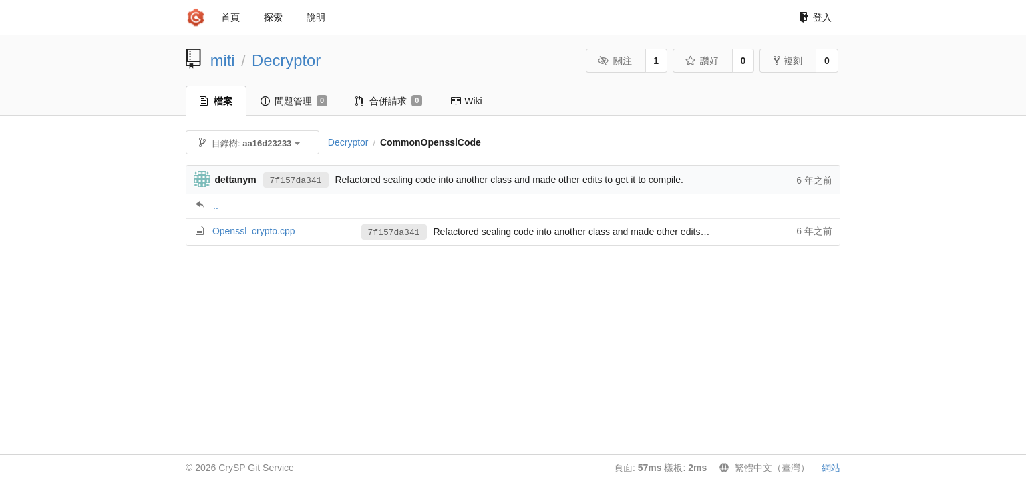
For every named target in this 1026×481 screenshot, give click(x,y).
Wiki (466, 101)
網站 (831, 467)
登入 (815, 17)
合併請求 (388, 101)
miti (222, 60)
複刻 (788, 60)
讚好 (702, 60)
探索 (273, 17)
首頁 (230, 17)
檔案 (216, 101)
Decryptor (286, 60)
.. (215, 205)
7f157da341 (296, 181)
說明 (316, 17)
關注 (615, 60)
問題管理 (294, 101)
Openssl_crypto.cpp (253, 231)
